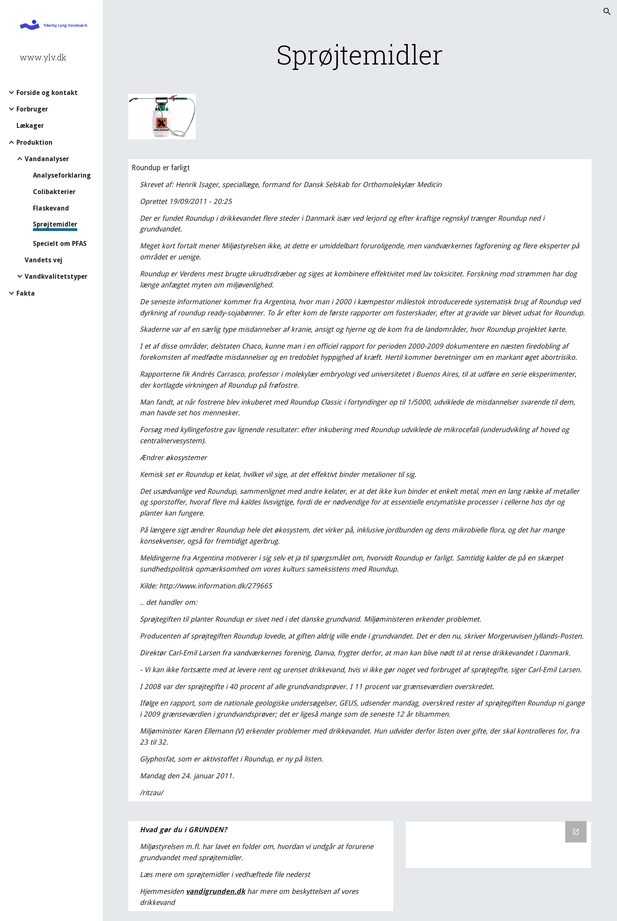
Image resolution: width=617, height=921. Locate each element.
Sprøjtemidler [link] (55, 224)
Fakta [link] (25, 293)
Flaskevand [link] (51, 208)
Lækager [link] (30, 126)
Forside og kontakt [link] (47, 93)
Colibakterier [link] (54, 192)
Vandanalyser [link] (47, 159)
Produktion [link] (34, 142)
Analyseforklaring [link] (62, 175)
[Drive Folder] (498, 844)
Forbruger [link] (32, 109)
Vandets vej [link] (43, 260)
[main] (359, 54)
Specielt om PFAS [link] (60, 244)
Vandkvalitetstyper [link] (56, 276)
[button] (607, 11)
